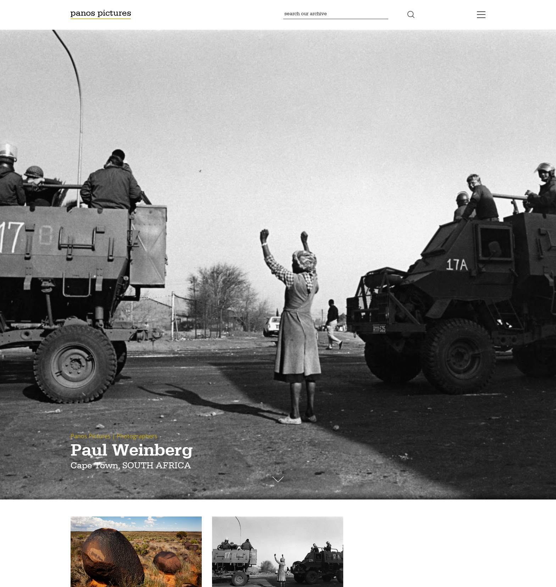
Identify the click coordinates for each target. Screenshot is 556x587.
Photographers (137, 436)
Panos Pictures (91, 436)
